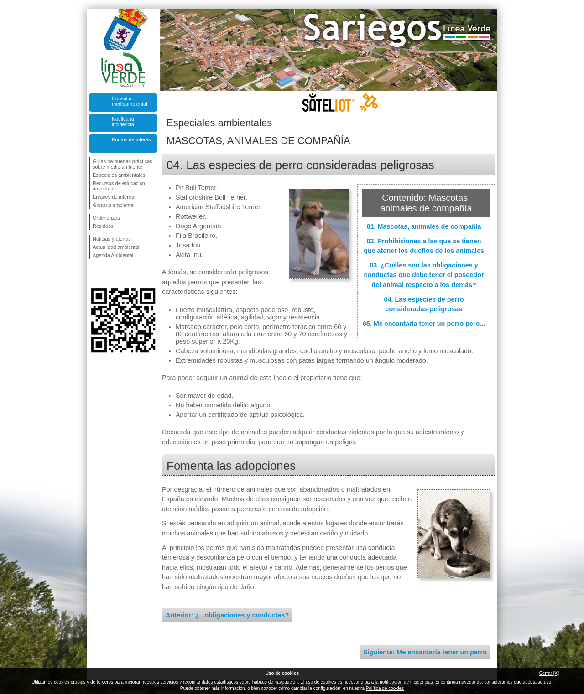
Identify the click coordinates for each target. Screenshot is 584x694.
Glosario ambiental (114, 205)
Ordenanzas (106, 218)
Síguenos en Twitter (109, 273)
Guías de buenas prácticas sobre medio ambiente (122, 164)
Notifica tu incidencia (123, 121)
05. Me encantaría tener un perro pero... (424, 323)
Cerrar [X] (549, 673)
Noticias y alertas (112, 239)
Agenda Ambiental (113, 255)
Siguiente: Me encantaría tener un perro (425, 652)
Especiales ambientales (119, 175)
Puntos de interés (131, 139)
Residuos (103, 226)
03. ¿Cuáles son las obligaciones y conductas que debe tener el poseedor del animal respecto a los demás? (424, 275)
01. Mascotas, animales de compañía (423, 226)
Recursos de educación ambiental (119, 185)
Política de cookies (385, 688)
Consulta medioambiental (129, 101)
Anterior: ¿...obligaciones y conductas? (227, 615)
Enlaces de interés (113, 197)
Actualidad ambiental (116, 247)
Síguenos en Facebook (94, 273)
